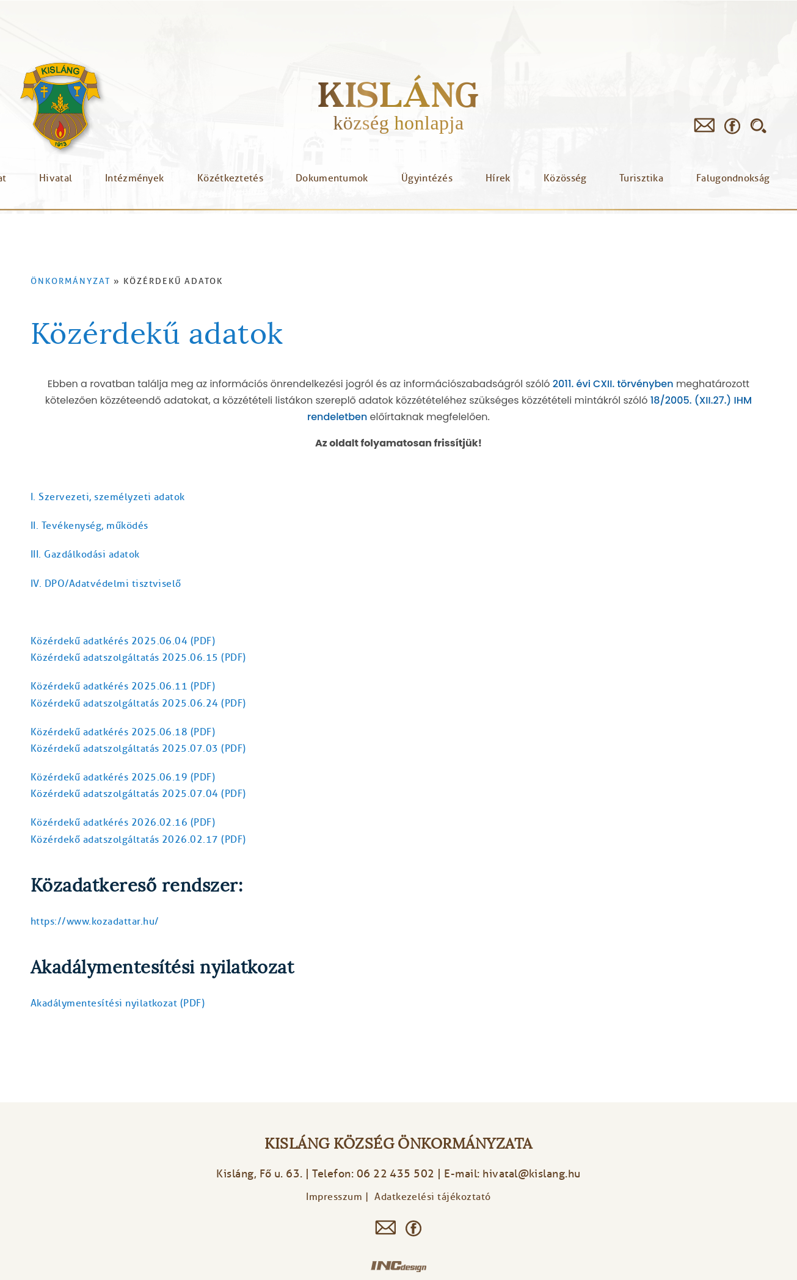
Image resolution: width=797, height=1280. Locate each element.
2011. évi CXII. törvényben (613, 384)
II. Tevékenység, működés (89, 526)
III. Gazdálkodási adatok (85, 554)
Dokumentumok (332, 178)
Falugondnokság (733, 178)
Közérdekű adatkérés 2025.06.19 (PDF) (123, 777)
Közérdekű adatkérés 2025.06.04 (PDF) (123, 641)
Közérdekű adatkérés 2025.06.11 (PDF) (123, 686)
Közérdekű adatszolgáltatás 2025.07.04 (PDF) (138, 794)
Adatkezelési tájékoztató (432, 1197)
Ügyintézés (427, 178)
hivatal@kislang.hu (531, 1173)
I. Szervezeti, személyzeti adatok (108, 497)
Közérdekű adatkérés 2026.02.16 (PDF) (123, 822)
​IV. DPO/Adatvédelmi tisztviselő (106, 584)
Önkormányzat (71, 280)
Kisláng (398, 94)
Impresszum (334, 1197)
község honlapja (398, 123)
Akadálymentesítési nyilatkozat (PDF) (118, 1003)
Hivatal (55, 178)
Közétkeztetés (230, 178)
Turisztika (641, 178)
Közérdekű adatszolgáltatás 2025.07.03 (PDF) (138, 749)
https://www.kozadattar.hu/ (95, 921)
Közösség (565, 178)
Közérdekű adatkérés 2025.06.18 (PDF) (123, 732)
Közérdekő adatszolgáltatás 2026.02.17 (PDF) (138, 840)
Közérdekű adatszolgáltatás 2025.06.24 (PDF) (138, 703)
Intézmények (134, 178)
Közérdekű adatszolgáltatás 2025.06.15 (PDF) (138, 658)
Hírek (498, 178)
